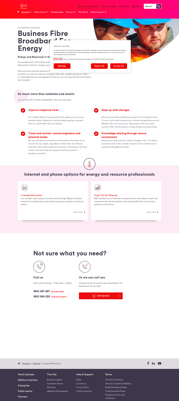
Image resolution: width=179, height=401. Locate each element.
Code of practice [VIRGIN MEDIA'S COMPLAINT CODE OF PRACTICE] (84, 391)
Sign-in (138, 6)
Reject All (99, 66)
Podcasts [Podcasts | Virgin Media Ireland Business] (51, 387)
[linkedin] (153, 363)
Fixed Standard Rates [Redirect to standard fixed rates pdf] (115, 391)
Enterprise (23, 385)
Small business (26, 374)
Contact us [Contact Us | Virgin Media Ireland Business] (81, 384)
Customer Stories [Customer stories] (55, 384)
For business (111, 6)
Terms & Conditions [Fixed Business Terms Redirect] (114, 380)
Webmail (125, 6)
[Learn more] (79, 212)
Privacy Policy (82, 387)
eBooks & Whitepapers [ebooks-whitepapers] (57, 391)
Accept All (118, 66)
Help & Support (84, 374)
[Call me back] (101, 295)
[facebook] (148, 363)
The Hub (52, 374)
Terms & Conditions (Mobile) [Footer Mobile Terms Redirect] (118, 384)
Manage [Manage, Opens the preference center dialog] (62, 66)
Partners (22, 397)
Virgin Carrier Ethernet (105, 195)
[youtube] (159, 363)
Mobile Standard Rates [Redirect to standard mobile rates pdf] (116, 387)
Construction (57, 12)
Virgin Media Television (90, 6)
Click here (58, 59)
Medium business (27, 380)
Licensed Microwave (31, 195)
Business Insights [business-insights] (54, 380)
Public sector (25, 391)
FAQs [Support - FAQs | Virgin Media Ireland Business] (78, 380)
